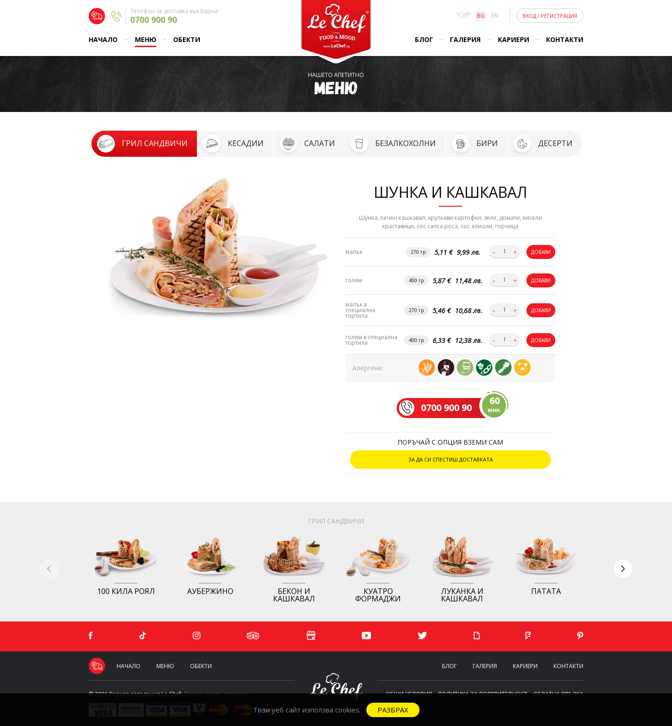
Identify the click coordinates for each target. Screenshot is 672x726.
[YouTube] (366, 635)
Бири (487, 143)
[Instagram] (196, 635)
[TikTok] (142, 635)
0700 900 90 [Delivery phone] (153, 19)
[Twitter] (422, 635)
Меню (145, 39)
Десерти (555, 143)
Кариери (513, 39)
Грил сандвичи (155, 143)
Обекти (186, 39)
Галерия (465, 39)
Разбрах (393, 709)
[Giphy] (476, 635)
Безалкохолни (405, 143)
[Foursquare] (528, 635)
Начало (103, 39)
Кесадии (246, 143)
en (494, 16)
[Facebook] (90, 635)
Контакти (564, 39)
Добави (541, 252)
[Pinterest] (580, 635)
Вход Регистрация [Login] (550, 15)
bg (481, 16)
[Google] (310, 636)
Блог (424, 39)
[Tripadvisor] (253, 635)
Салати (319, 143)
